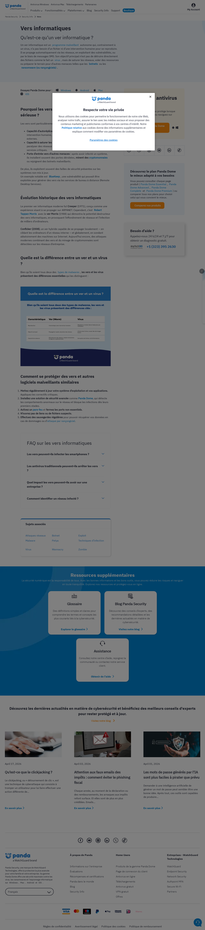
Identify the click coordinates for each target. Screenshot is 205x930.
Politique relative (72, 127)
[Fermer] (150, 96)
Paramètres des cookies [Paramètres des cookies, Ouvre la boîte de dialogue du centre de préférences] (104, 140)
